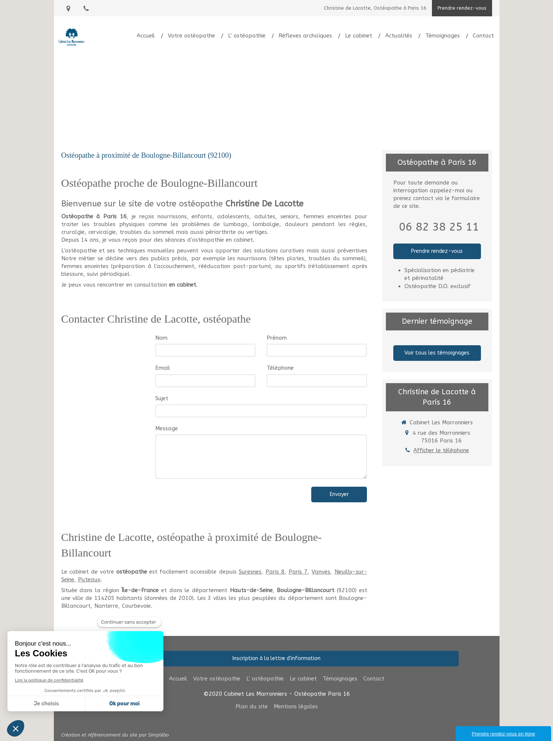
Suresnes (250, 571)
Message (166, 428)
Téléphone (280, 368)
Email (162, 368)
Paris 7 (298, 571)
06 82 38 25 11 (439, 227)
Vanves (321, 571)
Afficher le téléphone (441, 450)
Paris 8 (275, 571)
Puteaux (89, 579)
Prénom (277, 337)
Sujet (161, 398)
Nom (161, 337)
